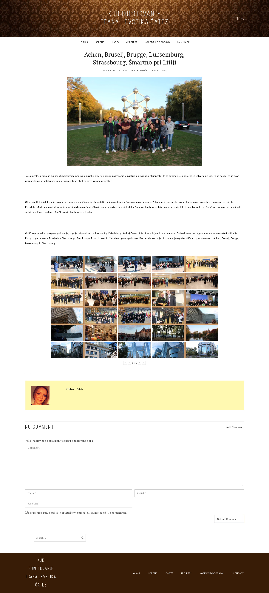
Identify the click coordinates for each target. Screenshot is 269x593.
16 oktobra (128, 70)
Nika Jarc (111, 70)
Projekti (133, 42)
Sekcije (99, 42)
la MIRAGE (183, 42)
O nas (84, 42)
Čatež (116, 42)
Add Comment (235, 427)
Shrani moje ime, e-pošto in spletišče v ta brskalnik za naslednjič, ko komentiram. (77, 512)
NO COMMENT (39, 427)
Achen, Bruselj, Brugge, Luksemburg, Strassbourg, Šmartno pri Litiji (134, 58)
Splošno (145, 70)
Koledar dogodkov (158, 42)
